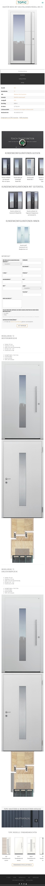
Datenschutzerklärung (10, 320)
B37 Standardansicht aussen (6, 858)
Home (14, 877)
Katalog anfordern (22, 78)
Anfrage (22, 82)
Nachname (25, 266)
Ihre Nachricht (7, 298)
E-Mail (5, 273)
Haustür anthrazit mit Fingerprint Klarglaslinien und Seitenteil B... (32, 213)
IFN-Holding (29, 880)
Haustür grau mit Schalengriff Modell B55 (18, 179)
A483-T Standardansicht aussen (31, 858)
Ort (4, 286)
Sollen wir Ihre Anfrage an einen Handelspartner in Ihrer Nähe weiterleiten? (21, 310)
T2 (14, 91)
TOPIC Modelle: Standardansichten (22, 832)
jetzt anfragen (22, 325)
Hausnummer (7, 279)
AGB (29, 877)
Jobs (22, 125)
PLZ (23, 279)
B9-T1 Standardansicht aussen (19, 858)
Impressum (35, 877)
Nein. (5, 315)
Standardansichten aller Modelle (22, 865)
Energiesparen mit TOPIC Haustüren (9, 117)
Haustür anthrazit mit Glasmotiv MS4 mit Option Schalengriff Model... (6, 181)
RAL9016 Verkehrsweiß (19, 97)
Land (24, 286)
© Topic (9, 877)
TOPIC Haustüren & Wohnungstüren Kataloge (22, 809)
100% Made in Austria (18, 880)
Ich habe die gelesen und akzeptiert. (18, 321)
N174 (15, 100)
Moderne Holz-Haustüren (20, 94)
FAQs (22, 128)
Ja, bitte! (5, 313)
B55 (15, 88)
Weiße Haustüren (23, 117)
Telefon (25, 292)
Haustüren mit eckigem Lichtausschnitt (23, 109)
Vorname (25, 260)
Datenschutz (22, 877)
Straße (25, 273)
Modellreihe (22, 75)
